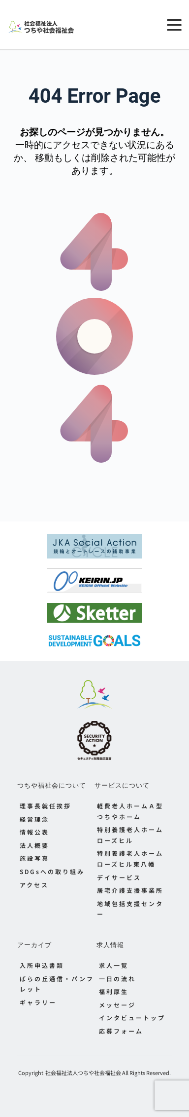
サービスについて (122, 785)
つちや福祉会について (51, 785)
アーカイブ (34, 945)
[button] (174, 24)
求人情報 (110, 945)
